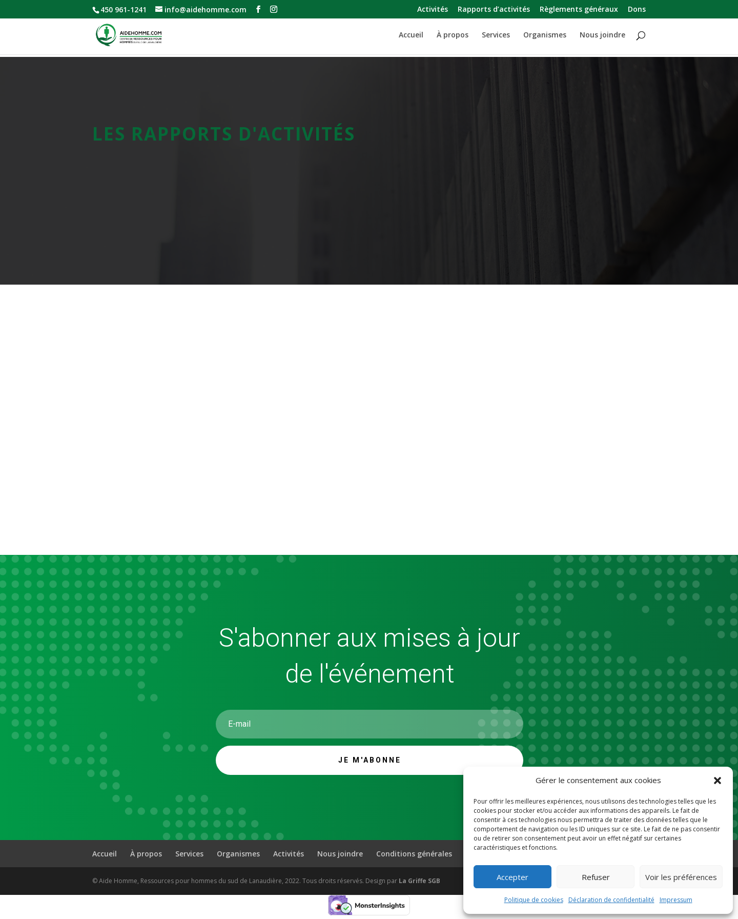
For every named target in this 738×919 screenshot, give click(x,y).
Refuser (596, 877)
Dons (637, 10)
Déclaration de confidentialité (611, 899)
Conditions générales (414, 853)
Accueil (411, 35)
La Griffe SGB (419, 880)
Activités (432, 10)
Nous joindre (602, 35)
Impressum (676, 899)
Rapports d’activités (494, 10)
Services (496, 35)
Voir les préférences (681, 877)
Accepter (512, 877)
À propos (452, 35)
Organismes (544, 35)
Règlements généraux (579, 10)
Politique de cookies (533, 899)
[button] (717, 780)
